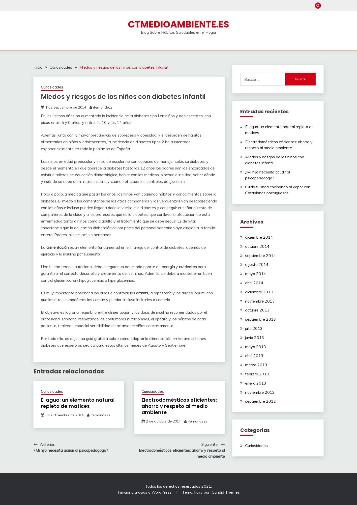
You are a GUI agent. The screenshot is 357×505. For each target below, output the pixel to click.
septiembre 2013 (260, 319)
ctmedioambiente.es (178, 24)
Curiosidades (52, 87)
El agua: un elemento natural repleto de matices (78, 403)
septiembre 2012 (260, 401)
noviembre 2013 (260, 301)
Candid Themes (226, 492)
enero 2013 (255, 383)
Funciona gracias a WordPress (145, 492)
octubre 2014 (257, 246)
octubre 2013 (257, 310)
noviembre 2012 (260, 392)
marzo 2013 (256, 364)
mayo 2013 (255, 346)
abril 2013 (254, 355)
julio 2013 (254, 328)
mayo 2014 (255, 273)
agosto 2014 (256, 264)
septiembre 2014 (260, 255)
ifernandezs (103, 107)
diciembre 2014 (259, 237)
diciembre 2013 (259, 291)
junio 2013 (254, 337)
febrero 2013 (257, 373)
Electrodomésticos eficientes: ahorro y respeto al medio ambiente (179, 406)
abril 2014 (254, 282)
